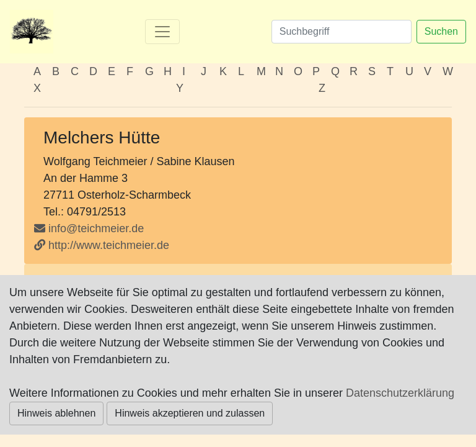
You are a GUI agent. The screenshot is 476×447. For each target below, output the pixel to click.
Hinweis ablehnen (56, 413)
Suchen (441, 31)
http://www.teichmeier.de (101, 245)
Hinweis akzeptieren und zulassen (190, 413)
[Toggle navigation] (162, 31)
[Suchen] (341, 31)
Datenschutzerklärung (400, 393)
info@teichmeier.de (96, 228)
